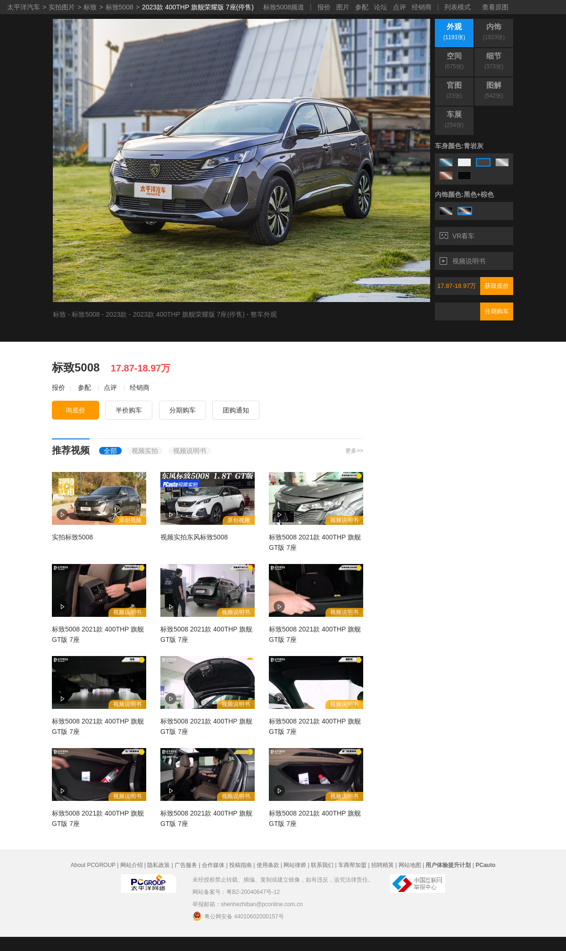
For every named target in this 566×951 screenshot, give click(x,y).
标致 (90, 7)
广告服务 (186, 865)
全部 (110, 450)
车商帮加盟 (352, 865)
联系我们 (322, 865)
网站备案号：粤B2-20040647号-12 (236, 892)
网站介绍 (131, 865)
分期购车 (496, 311)
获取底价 (496, 285)
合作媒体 (213, 865)
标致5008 (119, 7)
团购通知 (236, 410)
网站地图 (410, 865)
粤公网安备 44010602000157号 (238, 916)
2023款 (116, 314)
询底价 (75, 410)
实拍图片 (62, 7)
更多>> (354, 450)
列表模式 (457, 7)
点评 (399, 7)
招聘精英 (382, 865)
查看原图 (495, 7)
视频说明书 (462, 261)
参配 (361, 7)
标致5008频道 (283, 7)
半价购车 (129, 410)
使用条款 (268, 865)
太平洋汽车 (23, 7)
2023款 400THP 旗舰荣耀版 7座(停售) (198, 7)
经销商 (422, 7)
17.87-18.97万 (456, 285)
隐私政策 (158, 865)
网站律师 (294, 865)
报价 (324, 7)
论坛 (380, 7)
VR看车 (457, 236)
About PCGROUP (93, 865)
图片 (343, 7)
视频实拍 (145, 450)
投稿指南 (240, 865)
